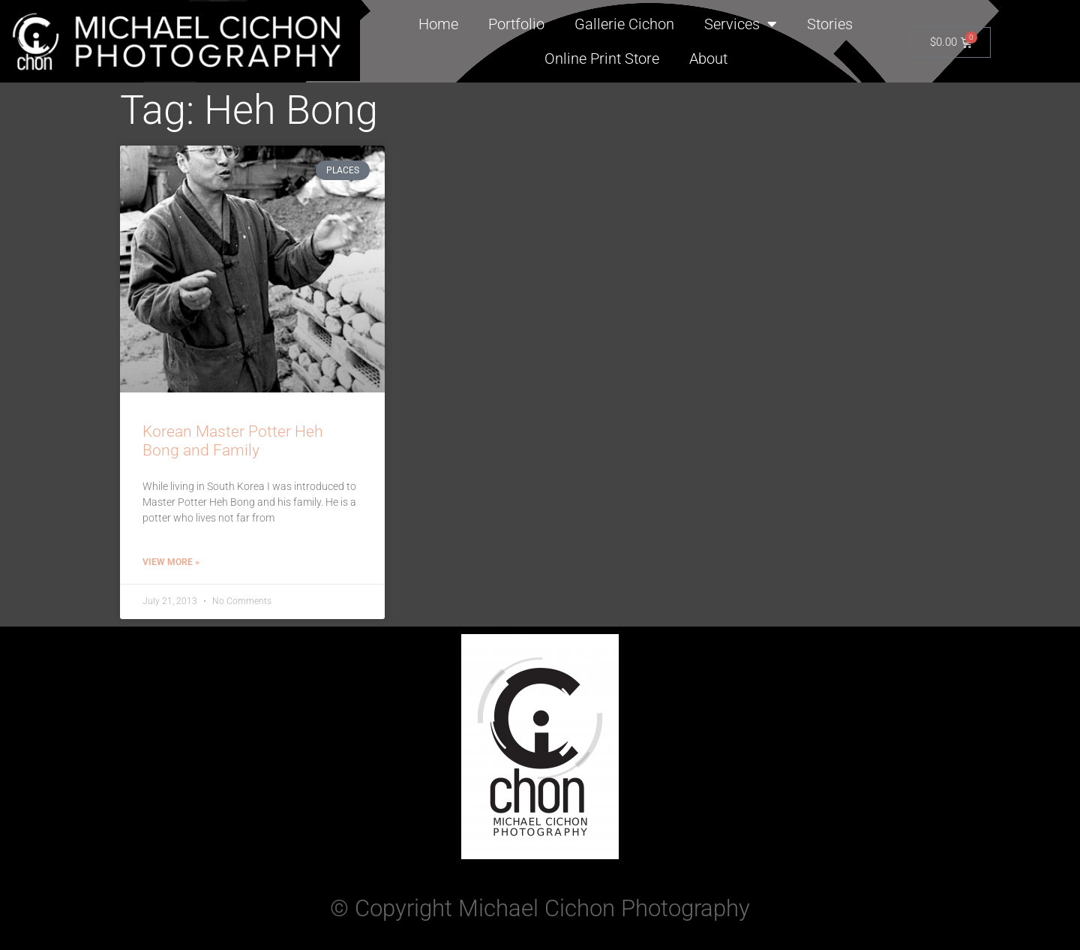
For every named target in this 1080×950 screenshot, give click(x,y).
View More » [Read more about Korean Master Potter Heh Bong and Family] (171, 562)
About (708, 59)
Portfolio (516, 24)
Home (438, 24)
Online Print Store (601, 59)
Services (740, 24)
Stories (830, 24)
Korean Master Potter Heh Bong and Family (232, 440)
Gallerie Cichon (624, 24)
